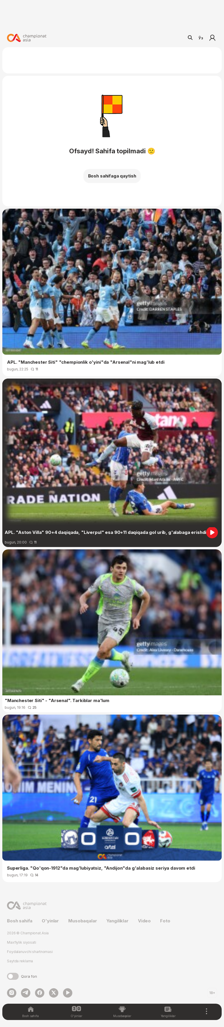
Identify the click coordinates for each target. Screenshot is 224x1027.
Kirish (212, 38)
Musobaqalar (82, 921)
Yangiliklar (117, 921)
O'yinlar (50, 921)
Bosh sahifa (19, 921)
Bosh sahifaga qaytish (112, 176)
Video (144, 921)
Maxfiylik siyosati (21, 942)
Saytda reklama (20, 961)
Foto (165, 921)
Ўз (200, 38)
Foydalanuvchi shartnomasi (30, 951)
